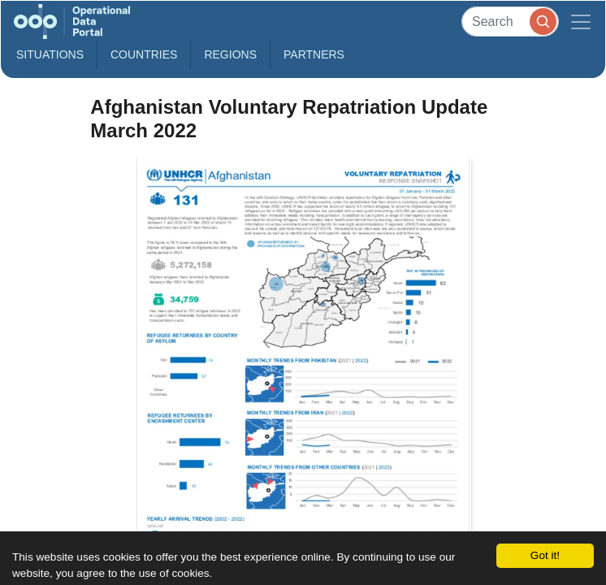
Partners (314, 54)
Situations (50, 54)
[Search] (510, 21)
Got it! (545, 555)
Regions (230, 54)
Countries (143, 54)
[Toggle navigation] (581, 21)
